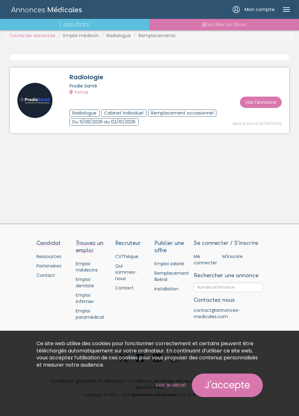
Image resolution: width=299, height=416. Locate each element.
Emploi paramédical (90, 314)
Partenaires (48, 266)
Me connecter (205, 259)
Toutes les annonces (32, 35)
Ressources (48, 256)
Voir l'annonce (260, 102)
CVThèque (126, 256)
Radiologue (119, 35)
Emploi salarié (169, 264)
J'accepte (227, 385)
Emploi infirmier (85, 298)
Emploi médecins (87, 267)
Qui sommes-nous (126, 272)
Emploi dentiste (85, 282)
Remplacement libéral (169, 276)
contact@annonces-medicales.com (217, 313)
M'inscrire (232, 256)
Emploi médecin (81, 35)
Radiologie (86, 77)
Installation (166, 289)
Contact (45, 275)
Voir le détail (170, 385)
